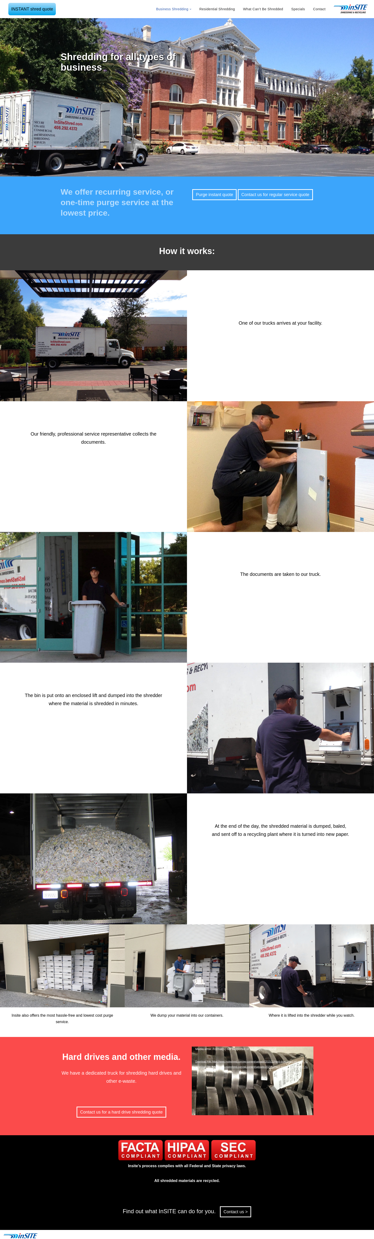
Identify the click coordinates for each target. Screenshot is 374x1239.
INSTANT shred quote (32, 9)
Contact (319, 9)
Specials (298, 9)
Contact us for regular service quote (275, 194)
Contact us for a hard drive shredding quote (121, 1112)
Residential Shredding (217, 9)
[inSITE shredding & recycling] (351, 9)
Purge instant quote (214, 194)
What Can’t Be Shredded (263, 9)
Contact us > (235, 1211)
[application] (252, 1080)
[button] (190, 9)
